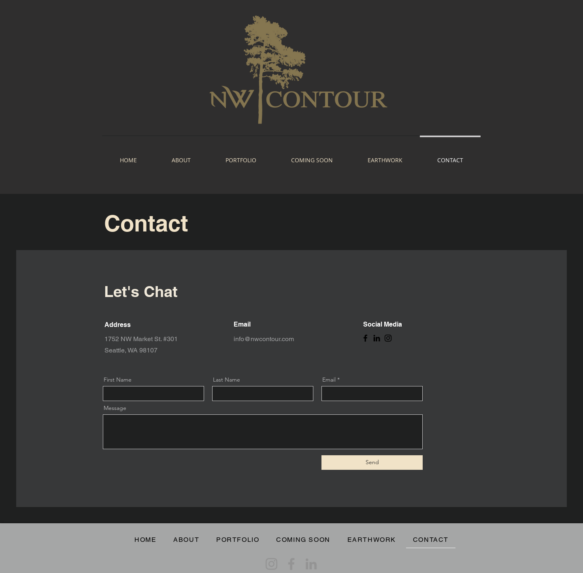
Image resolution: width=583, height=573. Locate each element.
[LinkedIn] (376, 338)
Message (115, 408)
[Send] (372, 462)
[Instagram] (388, 338)
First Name (118, 379)
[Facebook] (365, 338)
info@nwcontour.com (264, 339)
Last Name (226, 379)
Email (329, 379)
